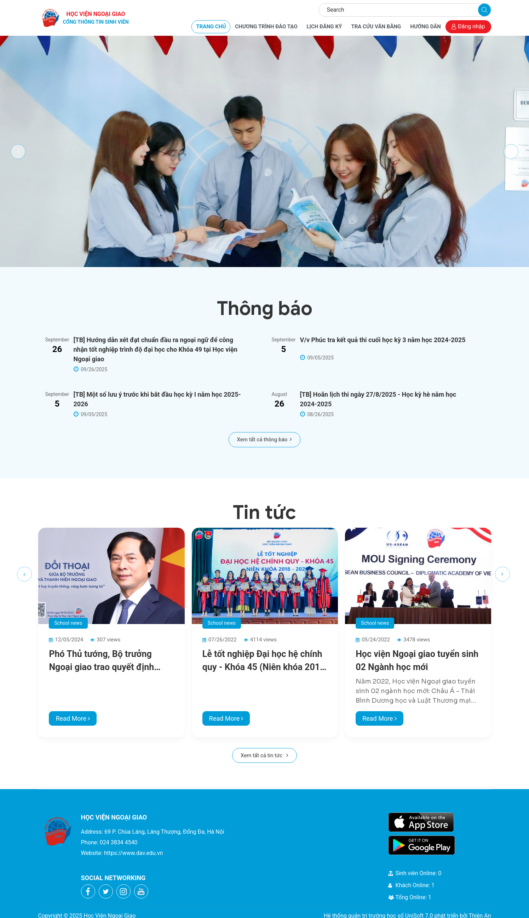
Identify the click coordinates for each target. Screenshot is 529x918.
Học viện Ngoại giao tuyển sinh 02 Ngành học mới (417, 661)
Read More (73, 718)
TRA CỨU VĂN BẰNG (376, 26)
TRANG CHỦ (211, 26)
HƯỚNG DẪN (425, 26)
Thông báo (264, 308)
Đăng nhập (468, 26)
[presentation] (24, 574)
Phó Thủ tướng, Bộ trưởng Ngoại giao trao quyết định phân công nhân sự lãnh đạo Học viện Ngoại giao (105, 661)
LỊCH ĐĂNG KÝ (324, 26)
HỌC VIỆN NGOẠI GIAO (96, 18)
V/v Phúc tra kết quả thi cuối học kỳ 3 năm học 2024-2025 (383, 340)
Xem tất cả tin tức (264, 755)
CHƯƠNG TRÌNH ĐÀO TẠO (266, 26)
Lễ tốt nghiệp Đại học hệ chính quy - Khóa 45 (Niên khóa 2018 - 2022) (263, 661)
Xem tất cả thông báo (264, 439)
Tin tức (264, 512)
